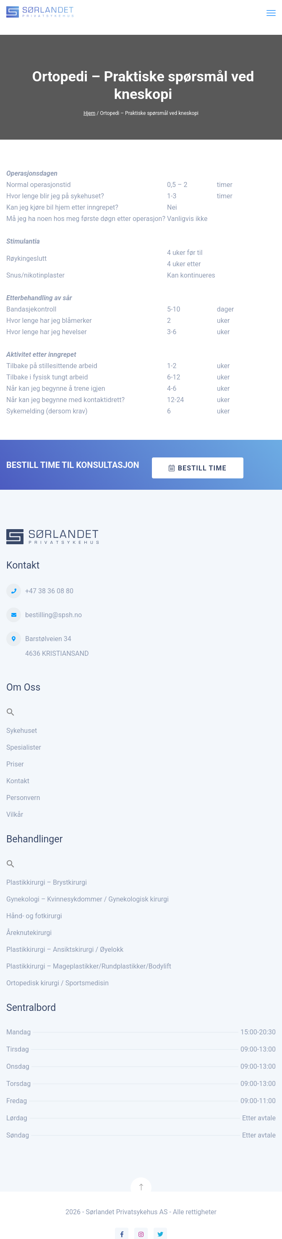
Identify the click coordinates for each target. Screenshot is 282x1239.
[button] (10, 714)
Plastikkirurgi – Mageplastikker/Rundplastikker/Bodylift (88, 966)
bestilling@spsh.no (53, 615)
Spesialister (23, 747)
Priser (15, 764)
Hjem (89, 113)
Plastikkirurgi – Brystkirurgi (46, 882)
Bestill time (202, 468)
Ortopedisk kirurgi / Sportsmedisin (57, 983)
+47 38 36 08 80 (49, 591)
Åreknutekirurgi (29, 933)
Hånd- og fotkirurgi (34, 916)
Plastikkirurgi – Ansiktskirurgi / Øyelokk (64, 949)
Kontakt (17, 781)
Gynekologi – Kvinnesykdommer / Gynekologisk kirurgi (87, 899)
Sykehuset (21, 731)
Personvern (23, 798)
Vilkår (14, 814)
